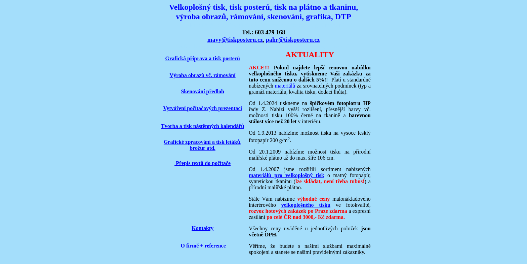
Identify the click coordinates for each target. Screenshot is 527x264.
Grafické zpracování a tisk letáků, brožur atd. (203, 145)
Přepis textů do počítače (202, 163)
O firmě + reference (203, 246)
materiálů (285, 86)
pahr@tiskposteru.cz (293, 39)
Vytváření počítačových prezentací (202, 108)
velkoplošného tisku (305, 205)
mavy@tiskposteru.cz (235, 39)
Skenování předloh (202, 91)
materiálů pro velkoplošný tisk (286, 175)
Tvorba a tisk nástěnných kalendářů (202, 126)
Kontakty (202, 228)
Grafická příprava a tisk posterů (202, 58)
